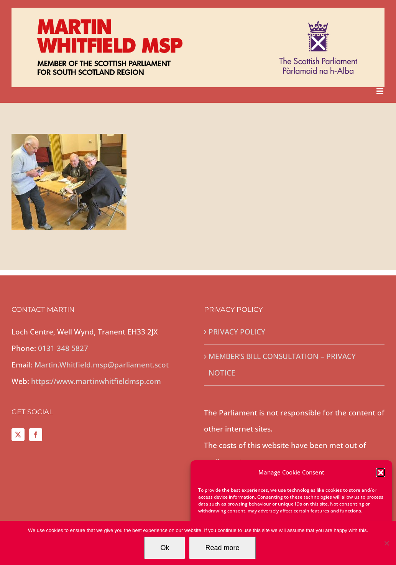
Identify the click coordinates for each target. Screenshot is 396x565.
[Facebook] (35, 434)
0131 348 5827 (63, 348)
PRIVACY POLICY (237, 332)
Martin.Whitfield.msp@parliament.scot (102, 365)
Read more (222, 548)
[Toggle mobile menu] (380, 91)
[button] (380, 472)
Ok (164, 548)
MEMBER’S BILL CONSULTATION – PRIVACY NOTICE (282, 364)
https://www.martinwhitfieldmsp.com (96, 381)
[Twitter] (18, 434)
